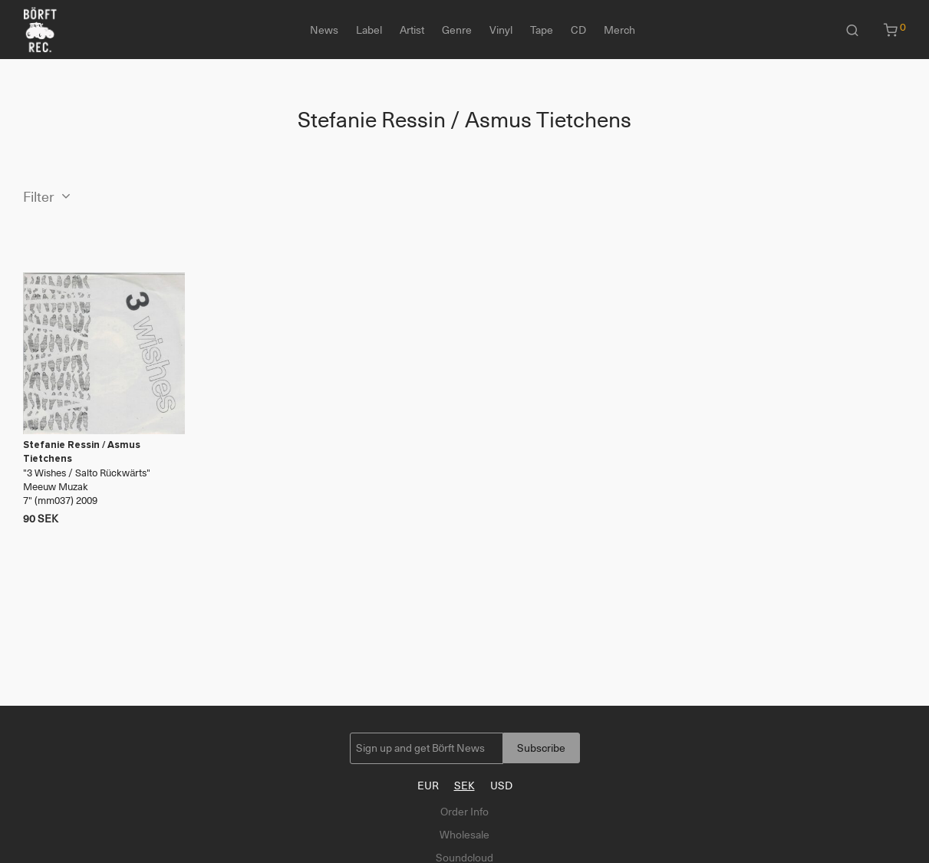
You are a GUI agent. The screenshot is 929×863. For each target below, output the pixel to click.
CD (578, 30)
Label (369, 30)
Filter (38, 197)
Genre (457, 30)
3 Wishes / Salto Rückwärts (87, 473)
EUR (428, 785)
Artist (412, 30)
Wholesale (464, 834)
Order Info (464, 811)
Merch (619, 30)
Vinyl (500, 30)
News (324, 30)
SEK (464, 785)
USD (501, 785)
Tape (541, 30)
